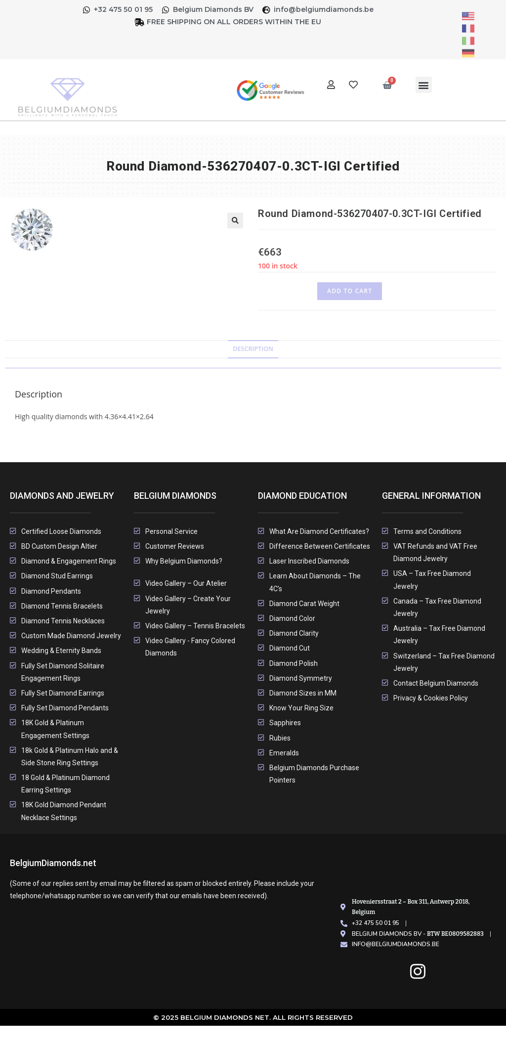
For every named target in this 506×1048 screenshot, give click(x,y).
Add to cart (349, 291)
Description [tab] (253, 349)
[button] (424, 85)
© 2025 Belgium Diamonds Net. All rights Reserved (253, 1017)
